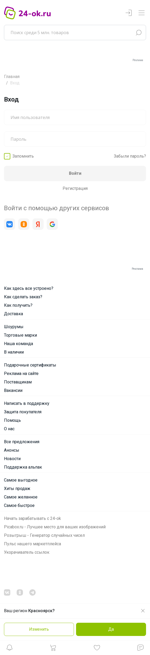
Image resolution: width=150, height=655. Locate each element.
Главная (12, 76)
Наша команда (18, 343)
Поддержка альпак (23, 467)
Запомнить (23, 156)
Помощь (12, 420)
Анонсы (11, 450)
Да (111, 629)
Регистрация (75, 188)
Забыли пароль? (130, 156)
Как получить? (18, 305)
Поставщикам (18, 381)
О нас (9, 428)
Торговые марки (20, 335)
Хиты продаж (17, 488)
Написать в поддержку (26, 403)
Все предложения (21, 441)
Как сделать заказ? (23, 296)
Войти (75, 173)
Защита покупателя (22, 411)
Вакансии (13, 390)
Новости (12, 458)
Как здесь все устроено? (28, 288)
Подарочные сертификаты (30, 365)
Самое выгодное (21, 480)
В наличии (14, 352)
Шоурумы (14, 326)
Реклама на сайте (21, 373)
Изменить (39, 629)
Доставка (13, 313)
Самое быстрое (19, 505)
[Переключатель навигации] (141, 13)
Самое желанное (21, 497)
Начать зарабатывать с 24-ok (32, 518)
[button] (9, 649)
